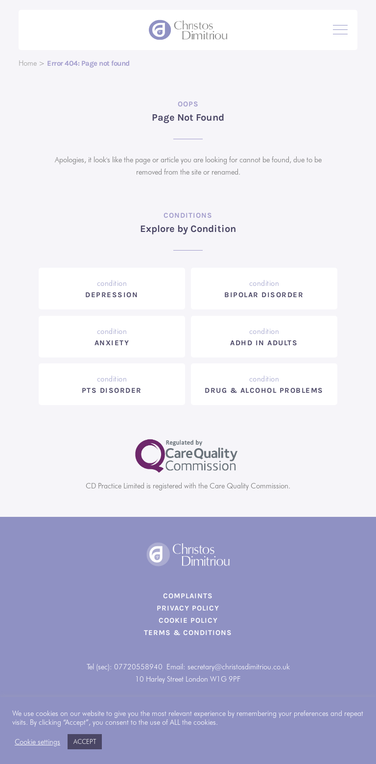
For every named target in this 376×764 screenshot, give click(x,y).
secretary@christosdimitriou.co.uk (239, 666)
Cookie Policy (188, 620)
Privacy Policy (188, 608)
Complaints (188, 595)
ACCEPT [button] (84, 741)
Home (28, 63)
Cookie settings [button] (37, 742)
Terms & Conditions (188, 632)
